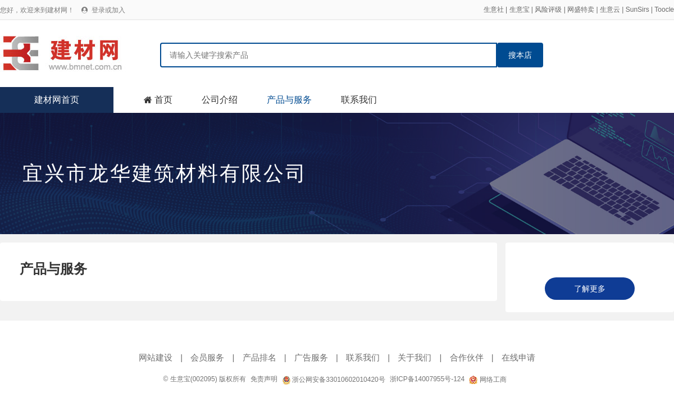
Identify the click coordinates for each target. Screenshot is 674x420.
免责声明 (264, 379)
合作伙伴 (467, 357)
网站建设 (155, 357)
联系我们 (359, 99)
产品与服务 (289, 99)
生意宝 (519, 9)
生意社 (494, 9)
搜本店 (520, 55)
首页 (163, 99)
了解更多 (589, 288)
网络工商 (487, 380)
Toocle (664, 9)
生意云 (610, 9)
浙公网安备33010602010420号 (333, 380)
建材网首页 (56, 99)
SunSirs (637, 9)
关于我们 (414, 357)
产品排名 (259, 357)
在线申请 (518, 357)
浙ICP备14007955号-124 (427, 379)
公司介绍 (220, 99)
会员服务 (207, 357)
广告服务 (311, 357)
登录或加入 (108, 10)
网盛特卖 (580, 9)
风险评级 (548, 9)
